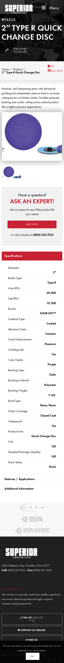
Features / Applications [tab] (19, 479)
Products (18, 69)
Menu (50, 8)
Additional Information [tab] (19, 488)
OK (32, 656)
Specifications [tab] (13, 256)
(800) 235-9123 (43, 235)
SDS (51, 66)
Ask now (32, 224)
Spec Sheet (55, 70)
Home (5, 69)
